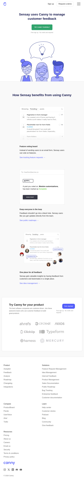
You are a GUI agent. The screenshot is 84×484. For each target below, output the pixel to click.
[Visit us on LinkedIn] (13, 470)
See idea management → (30, 283)
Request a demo (65, 4)
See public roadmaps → (29, 220)
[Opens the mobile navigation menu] (78, 4)
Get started (68, 306)
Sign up (51, 4)
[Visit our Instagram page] (5, 470)
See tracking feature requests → (32, 157)
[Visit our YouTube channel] (21, 470)
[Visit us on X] (9, 470)
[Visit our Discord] (17, 470)
